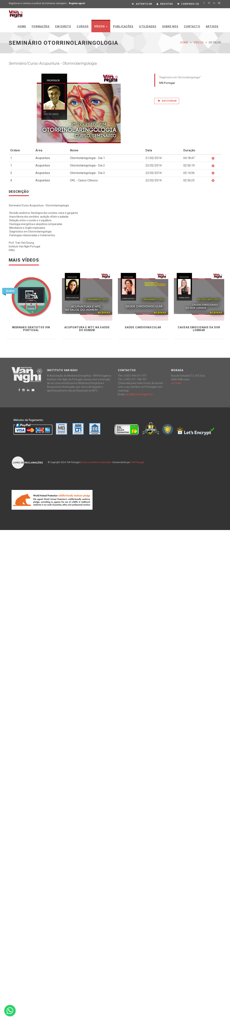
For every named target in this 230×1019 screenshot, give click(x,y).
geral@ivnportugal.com (139, 394)
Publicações (123, 26)
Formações (41, 26)
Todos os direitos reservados (96, 462)
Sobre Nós (170, 26)
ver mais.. (176, 383)
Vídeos (100, 26)
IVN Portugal (137, 462)
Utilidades (147, 26)
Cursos (83, 26)
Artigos (212, 26)
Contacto (192, 26)
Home (22, 26)
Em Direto (63, 26)
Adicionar (167, 100)
